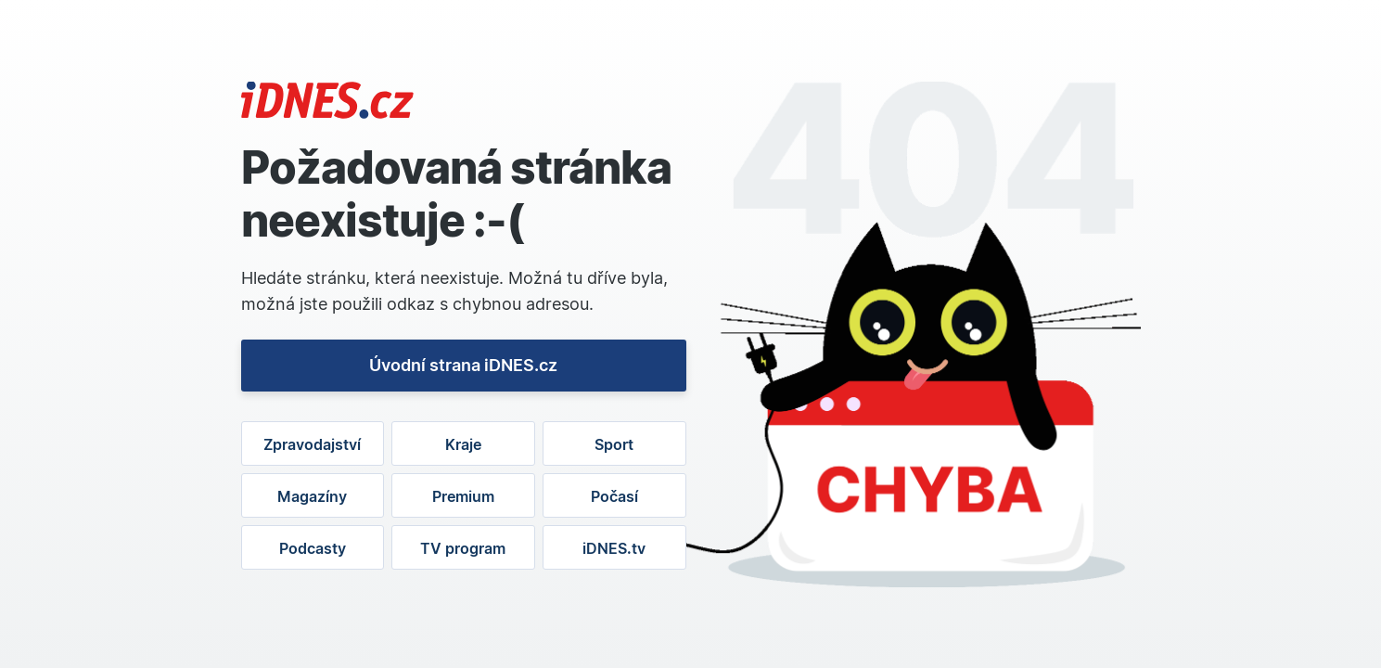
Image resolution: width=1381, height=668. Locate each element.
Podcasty (312, 548)
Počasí (614, 496)
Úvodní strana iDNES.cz (463, 365)
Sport (614, 444)
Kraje (463, 444)
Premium (463, 496)
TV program (462, 548)
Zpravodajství (312, 444)
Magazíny (312, 496)
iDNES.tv (614, 548)
